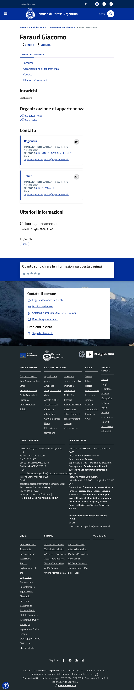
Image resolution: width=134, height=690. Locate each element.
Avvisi (88, 418)
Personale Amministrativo (63, 27)
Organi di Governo (28, 376)
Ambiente (49, 385)
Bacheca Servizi (27, 610)
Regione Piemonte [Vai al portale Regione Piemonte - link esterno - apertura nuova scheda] (27, 3)
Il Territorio (106, 389)
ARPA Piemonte (52, 568)
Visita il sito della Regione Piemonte (61, 544)
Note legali (25, 624)
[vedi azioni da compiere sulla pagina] (43, 44)
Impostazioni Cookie (29, 629)
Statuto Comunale (29, 615)
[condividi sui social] (27, 44)
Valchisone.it (74, 558)
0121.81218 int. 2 (45, 188)
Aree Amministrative (30, 381)
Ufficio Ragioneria (31, 115)
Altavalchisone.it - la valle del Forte (85, 549)
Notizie (88, 385)
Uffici (22, 385)
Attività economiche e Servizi (107, 417)
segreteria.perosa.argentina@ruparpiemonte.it (42, 484)
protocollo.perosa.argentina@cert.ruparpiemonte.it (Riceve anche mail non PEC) (44, 474)
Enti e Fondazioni (28, 395)
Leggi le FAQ (26, 577)
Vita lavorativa (71, 428)
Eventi (104, 379)
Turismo (67, 423)
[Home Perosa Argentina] (53, 14)
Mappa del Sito (27, 648)
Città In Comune (86, 674)
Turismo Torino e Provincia (56, 563)
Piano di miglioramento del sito (28, 568)
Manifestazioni (92, 390)
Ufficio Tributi (28, 119)
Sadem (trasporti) (76, 544)
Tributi (28, 176)
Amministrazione (37, 27)
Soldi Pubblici (74, 572)
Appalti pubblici (51, 400)
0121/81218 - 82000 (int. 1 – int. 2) (54, 153)
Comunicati (90, 414)
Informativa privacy (29, 619)
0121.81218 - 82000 (34, 455)
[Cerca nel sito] (110, 13)
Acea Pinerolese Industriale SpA (59, 558)
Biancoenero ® (92, 678)
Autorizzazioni (51, 404)
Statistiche (25, 643)
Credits (23, 634)
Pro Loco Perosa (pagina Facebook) (85, 554)
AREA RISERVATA (65, 685)
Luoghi (104, 384)
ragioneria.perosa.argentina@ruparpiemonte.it (46, 159)
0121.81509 (30, 459)
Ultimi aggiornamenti (30, 638)
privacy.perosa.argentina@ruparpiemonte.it (90, 526)
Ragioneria (31, 141)
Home (23, 27)
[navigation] (6, 13)
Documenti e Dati (28, 390)
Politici (23, 409)
